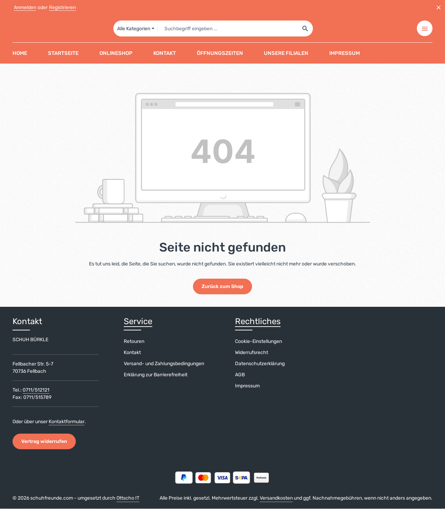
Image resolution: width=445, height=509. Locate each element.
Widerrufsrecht (251, 353)
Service (138, 322)
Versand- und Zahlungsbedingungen (164, 364)
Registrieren (62, 7)
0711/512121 (36, 390)
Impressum (247, 386)
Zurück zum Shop (222, 287)
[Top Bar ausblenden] (439, 7)
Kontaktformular (66, 422)
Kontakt (132, 353)
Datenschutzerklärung (260, 364)
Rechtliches (258, 322)
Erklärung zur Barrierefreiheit (155, 375)
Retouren (134, 342)
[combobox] (227, 28)
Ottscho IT (127, 498)
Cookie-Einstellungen (258, 342)
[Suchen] (305, 28)
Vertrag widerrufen (44, 442)
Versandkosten (276, 498)
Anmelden (25, 7)
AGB (240, 375)
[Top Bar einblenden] (424, 28)
